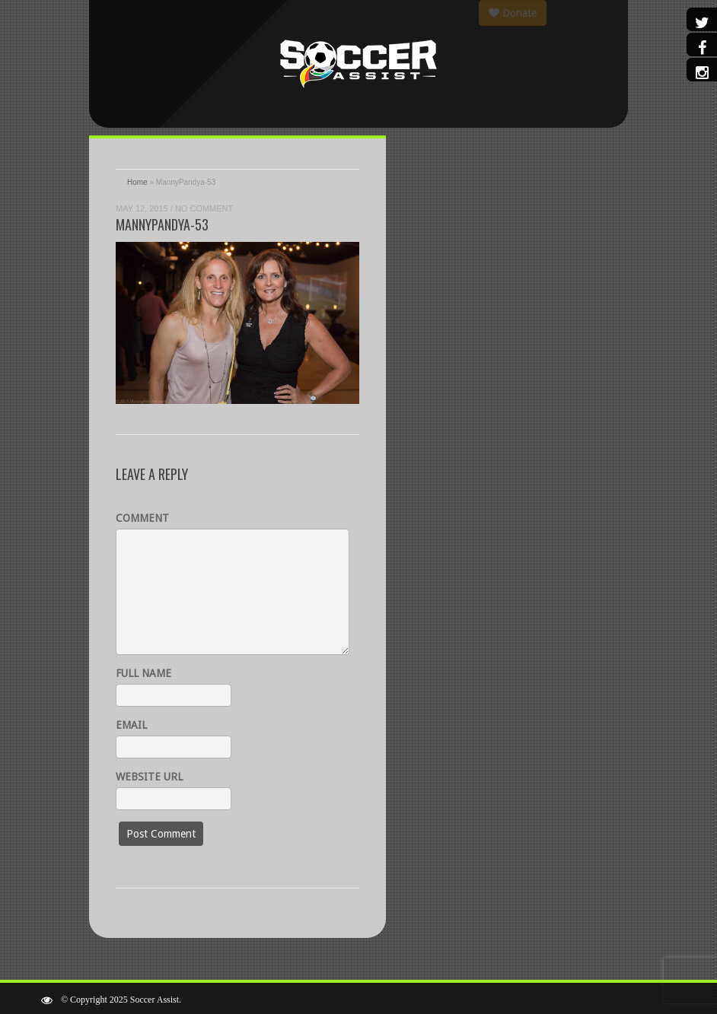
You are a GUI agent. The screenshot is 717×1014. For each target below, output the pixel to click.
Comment (142, 518)
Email (131, 725)
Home (137, 182)
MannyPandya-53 (162, 224)
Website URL (149, 777)
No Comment (204, 208)
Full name (143, 673)
